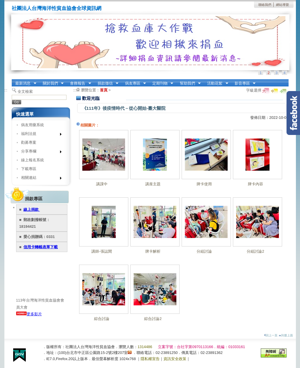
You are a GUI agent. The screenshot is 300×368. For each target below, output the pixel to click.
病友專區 (133, 83)
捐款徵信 (106, 83)
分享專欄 (39, 152)
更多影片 (29, 314)
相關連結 (39, 178)
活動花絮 (216, 83)
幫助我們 (188, 83)
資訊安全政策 (174, 359)
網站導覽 (282, 4)
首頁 (104, 90)
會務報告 (79, 83)
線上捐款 (31, 209)
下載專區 (28, 169)
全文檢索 (25, 91)
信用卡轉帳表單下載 (40, 247)
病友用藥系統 (32, 125)
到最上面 (286, 335)
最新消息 (24, 83)
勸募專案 (28, 142)
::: (13, 81)
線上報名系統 (32, 160)
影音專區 (243, 83)
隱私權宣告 (150, 359)
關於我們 (51, 83)
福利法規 (39, 134)
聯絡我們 (264, 4)
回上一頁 (270, 335)
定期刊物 (161, 83)
